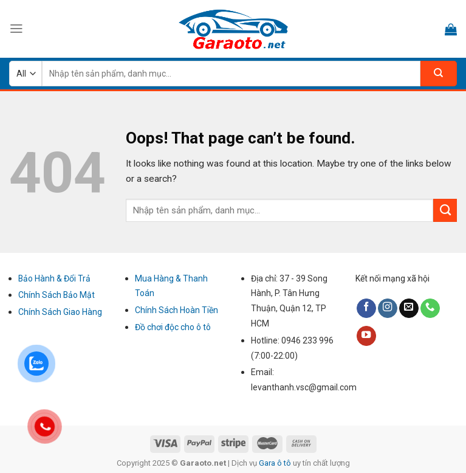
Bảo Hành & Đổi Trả (54, 278)
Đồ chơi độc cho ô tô (173, 327)
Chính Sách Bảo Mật (56, 295)
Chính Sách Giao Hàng (60, 312)
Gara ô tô (276, 463)
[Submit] (445, 210)
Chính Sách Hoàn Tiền (176, 310)
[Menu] (16, 28)
